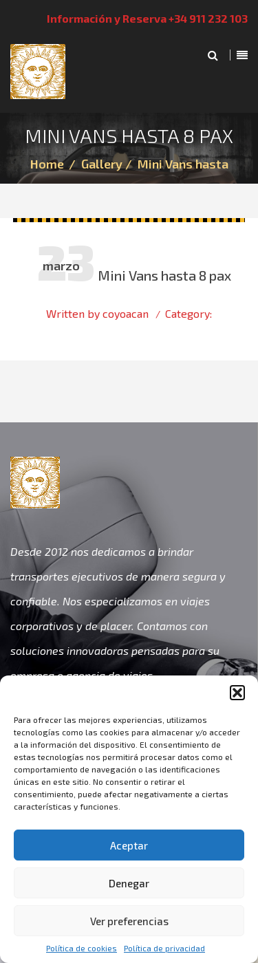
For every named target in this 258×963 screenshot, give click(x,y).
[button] (237, 693)
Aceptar (129, 845)
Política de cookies (81, 948)
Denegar (129, 883)
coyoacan (126, 313)
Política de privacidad (164, 948)
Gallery (101, 163)
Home (47, 163)
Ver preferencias (129, 921)
